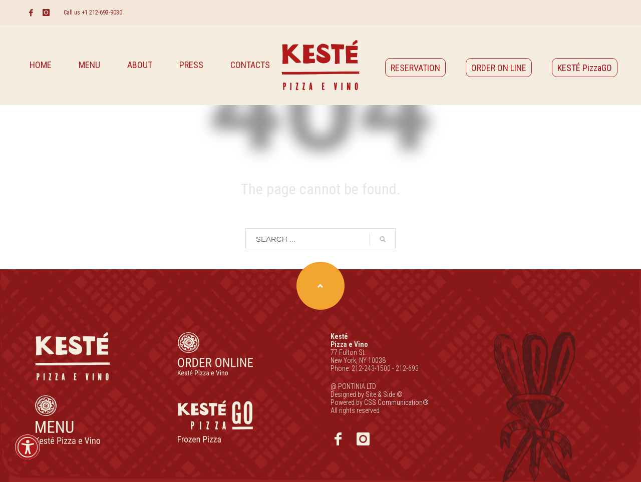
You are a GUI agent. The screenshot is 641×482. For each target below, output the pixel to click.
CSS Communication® (396, 402)
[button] (27, 453)
